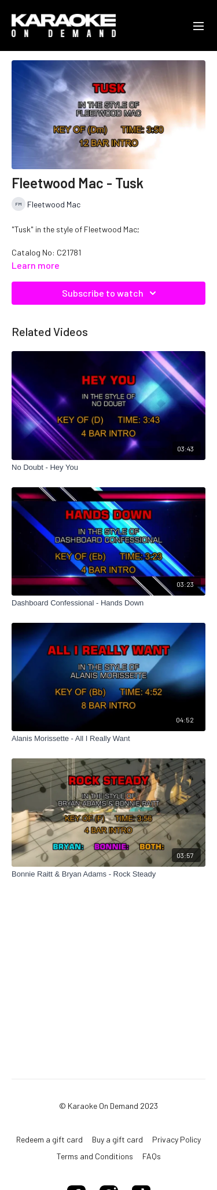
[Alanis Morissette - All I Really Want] (108, 738)
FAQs (151, 1156)
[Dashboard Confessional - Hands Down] (108, 603)
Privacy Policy (176, 1139)
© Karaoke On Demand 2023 (108, 1106)
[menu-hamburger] (198, 25)
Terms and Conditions (95, 1156)
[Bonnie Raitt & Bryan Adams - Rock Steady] (108, 874)
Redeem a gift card (49, 1139)
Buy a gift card (117, 1139)
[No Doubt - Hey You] (108, 467)
